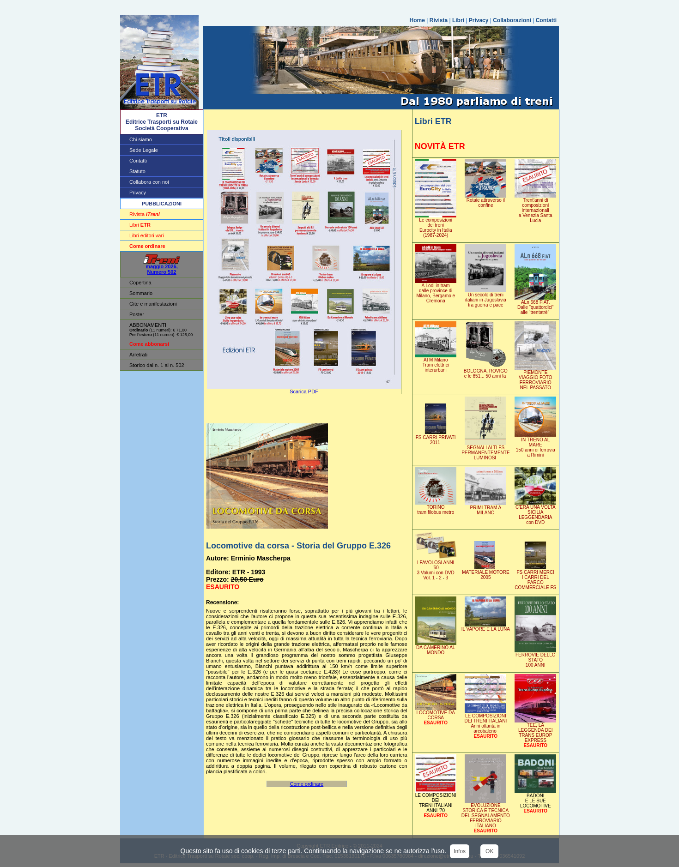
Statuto (137, 171)
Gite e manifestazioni (153, 304)
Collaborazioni (512, 20)
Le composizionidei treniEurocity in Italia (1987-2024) (435, 225)
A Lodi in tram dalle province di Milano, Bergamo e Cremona (435, 291)
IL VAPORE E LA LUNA (485, 627)
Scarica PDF (304, 391)
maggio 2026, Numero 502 (161, 267)
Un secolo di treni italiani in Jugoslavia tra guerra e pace (485, 297)
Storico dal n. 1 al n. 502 (156, 365)
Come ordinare (306, 784)
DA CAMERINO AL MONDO (435, 648)
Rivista (439, 20)
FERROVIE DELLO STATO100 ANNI (535, 658)
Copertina (140, 282)
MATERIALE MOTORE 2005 (485, 573)
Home (417, 20)
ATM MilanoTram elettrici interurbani (435, 363)
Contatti (546, 20)
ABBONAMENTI (147, 325)
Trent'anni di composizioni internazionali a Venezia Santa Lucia (535, 208)
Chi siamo (140, 139)
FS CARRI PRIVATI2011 (435, 438)
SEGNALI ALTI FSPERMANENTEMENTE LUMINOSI (485, 450)
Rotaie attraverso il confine (485, 200)
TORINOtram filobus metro (435, 507)
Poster (136, 314)
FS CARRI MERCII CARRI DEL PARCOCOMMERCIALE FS (535, 578)
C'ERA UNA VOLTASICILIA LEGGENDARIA (535, 512)
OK (489, 851)
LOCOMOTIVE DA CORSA (435, 713)
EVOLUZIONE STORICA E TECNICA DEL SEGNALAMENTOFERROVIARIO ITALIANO (485, 816)
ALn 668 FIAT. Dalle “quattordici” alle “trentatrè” (535, 305)
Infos (460, 851)
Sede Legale (143, 150)
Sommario (140, 293)
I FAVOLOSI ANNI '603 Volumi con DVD (435, 568)
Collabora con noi (149, 182)
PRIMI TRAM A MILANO (485, 508)
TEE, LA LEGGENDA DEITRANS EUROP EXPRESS (535, 730)
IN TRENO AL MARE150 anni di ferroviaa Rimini (535, 445)
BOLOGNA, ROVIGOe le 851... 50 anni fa (486, 371)
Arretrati (138, 354)
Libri (458, 20)
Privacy (479, 20)
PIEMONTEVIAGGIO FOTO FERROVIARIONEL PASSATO (535, 378)
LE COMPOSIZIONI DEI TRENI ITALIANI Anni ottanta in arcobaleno (485, 721)
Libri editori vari (146, 235)
